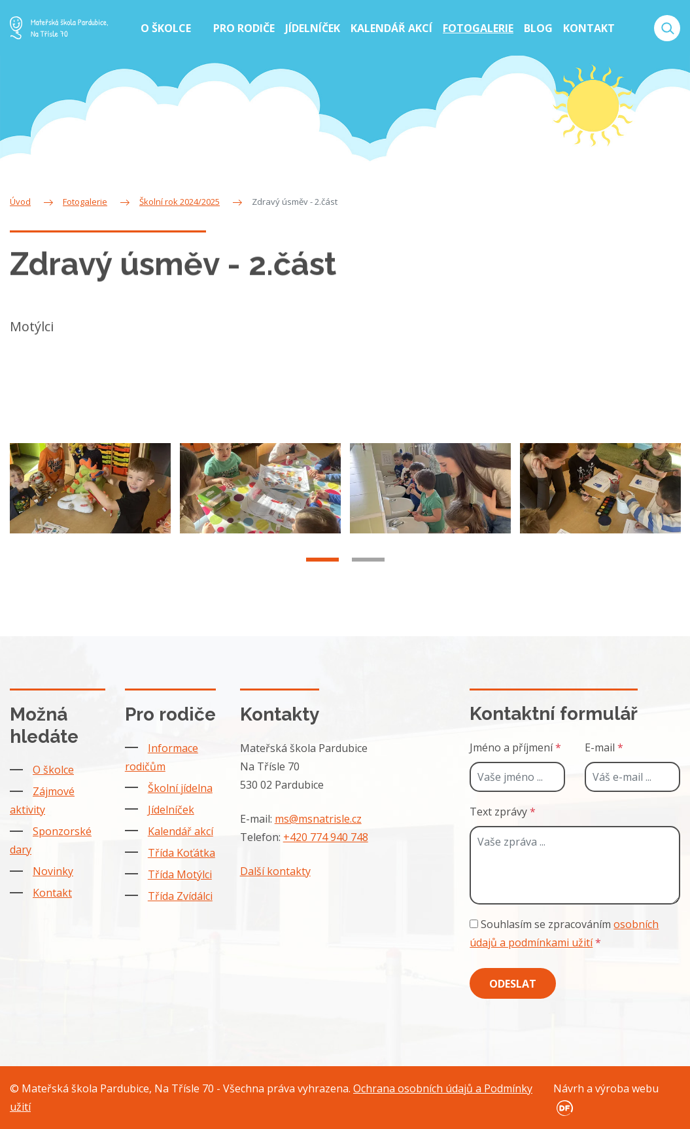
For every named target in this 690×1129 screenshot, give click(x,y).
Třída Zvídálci (180, 896)
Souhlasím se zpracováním (564, 933)
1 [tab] (322, 567)
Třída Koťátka (181, 853)
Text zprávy (503, 811)
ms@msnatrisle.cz (318, 819)
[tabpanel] (90, 495)
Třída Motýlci (180, 874)
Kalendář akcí (180, 831)
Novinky (53, 871)
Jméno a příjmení (515, 747)
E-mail (604, 747)
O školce (53, 769)
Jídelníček (171, 809)
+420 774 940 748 (325, 837)
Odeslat (512, 984)
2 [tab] (368, 567)
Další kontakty (275, 871)
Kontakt (52, 893)
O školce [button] (167, 28)
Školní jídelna (180, 788)
